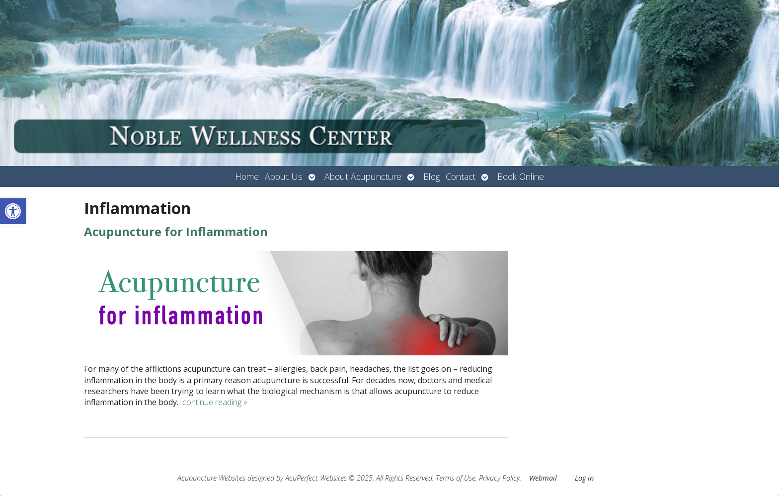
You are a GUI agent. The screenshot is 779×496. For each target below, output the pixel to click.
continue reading (214, 402)
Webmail (543, 478)
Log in (584, 478)
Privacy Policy (499, 478)
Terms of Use (455, 478)
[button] (13, 211)
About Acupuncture (362, 176)
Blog (431, 176)
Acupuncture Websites (211, 478)
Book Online (520, 176)
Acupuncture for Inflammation (176, 231)
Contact (460, 176)
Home (247, 176)
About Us (284, 176)
